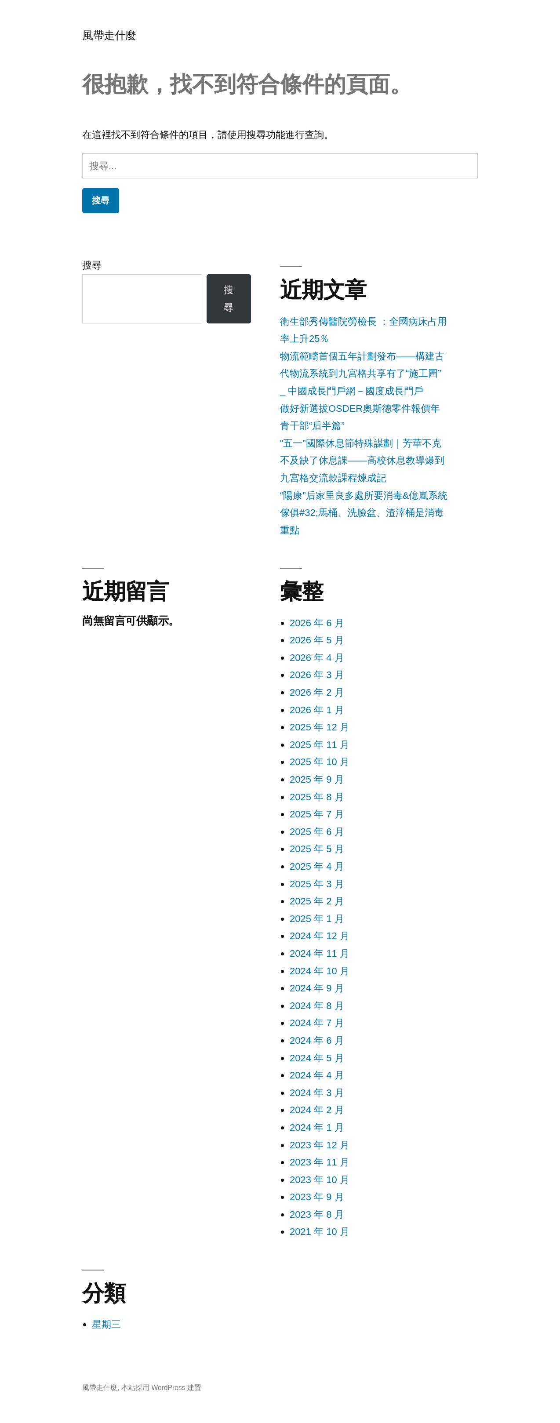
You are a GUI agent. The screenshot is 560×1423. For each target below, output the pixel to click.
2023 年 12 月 (319, 1145)
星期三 (106, 1324)
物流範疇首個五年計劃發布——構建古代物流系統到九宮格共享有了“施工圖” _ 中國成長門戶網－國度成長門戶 (362, 373)
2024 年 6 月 (317, 1040)
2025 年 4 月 (317, 866)
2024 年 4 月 (317, 1075)
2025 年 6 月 (317, 831)
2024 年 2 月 (317, 1109)
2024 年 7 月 (317, 1022)
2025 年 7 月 (317, 814)
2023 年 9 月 (317, 1196)
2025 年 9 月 (317, 779)
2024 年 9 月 (317, 988)
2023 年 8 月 (317, 1214)
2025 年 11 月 (319, 744)
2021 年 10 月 (319, 1231)
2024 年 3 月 (317, 1092)
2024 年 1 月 (317, 1127)
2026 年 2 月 (317, 692)
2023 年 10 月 (319, 1179)
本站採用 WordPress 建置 (161, 1387)
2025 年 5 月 (317, 848)
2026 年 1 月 (317, 709)
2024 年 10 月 (319, 971)
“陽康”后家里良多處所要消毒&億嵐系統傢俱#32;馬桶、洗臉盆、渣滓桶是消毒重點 (363, 513)
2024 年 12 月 (319, 935)
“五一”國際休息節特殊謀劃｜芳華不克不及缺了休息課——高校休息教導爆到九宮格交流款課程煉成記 (362, 460)
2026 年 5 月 (317, 640)
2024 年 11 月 (319, 953)
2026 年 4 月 (317, 657)
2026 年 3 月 (317, 674)
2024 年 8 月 (317, 1005)
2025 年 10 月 (319, 761)
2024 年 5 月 (317, 1058)
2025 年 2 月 (317, 901)
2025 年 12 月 (319, 727)
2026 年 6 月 (317, 622)
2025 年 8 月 (317, 796)
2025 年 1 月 (317, 918)
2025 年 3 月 (317, 883)
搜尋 (92, 265)
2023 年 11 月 (319, 1162)
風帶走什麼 (109, 35)
